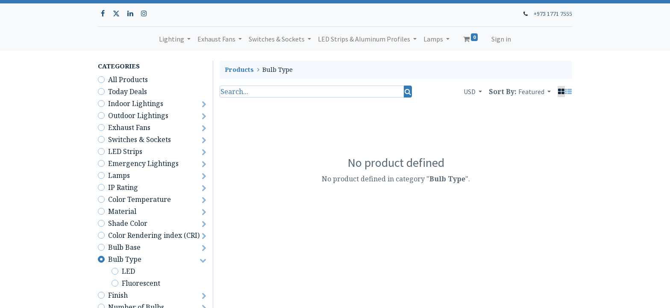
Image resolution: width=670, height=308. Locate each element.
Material (122, 211)
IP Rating (123, 187)
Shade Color (127, 223)
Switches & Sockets (139, 139)
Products (239, 69)
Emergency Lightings (143, 163)
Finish (118, 295)
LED (128, 271)
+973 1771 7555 (553, 14)
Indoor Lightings (135, 103)
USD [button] (470, 91)
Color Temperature (139, 199)
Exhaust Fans (129, 127)
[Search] (408, 92)
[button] (534, 91)
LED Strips (125, 151)
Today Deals (127, 91)
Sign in (501, 39)
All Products (128, 79)
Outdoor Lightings (138, 115)
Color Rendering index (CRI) (154, 235)
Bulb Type (124, 259)
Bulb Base (124, 247)
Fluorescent (141, 283)
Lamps (119, 175)
